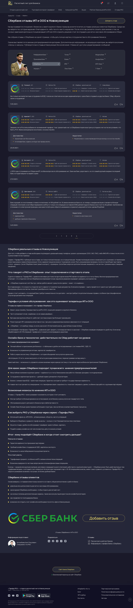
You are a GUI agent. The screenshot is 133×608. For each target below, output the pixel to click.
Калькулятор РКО (72, 10)
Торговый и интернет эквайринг (43, 10)
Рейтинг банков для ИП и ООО (100, 10)
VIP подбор (82, 595)
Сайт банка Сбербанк (66, 569)
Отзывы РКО (119, 10)
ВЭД (60, 10)
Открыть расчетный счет (19, 10)
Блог (79, 592)
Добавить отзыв (111, 21)
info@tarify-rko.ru (84, 589)
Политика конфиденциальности (112, 592)
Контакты (81, 598)
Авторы (104, 598)
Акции (84, 10)
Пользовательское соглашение (112, 595)
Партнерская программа (110, 589)
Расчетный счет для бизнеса (24, 3)
